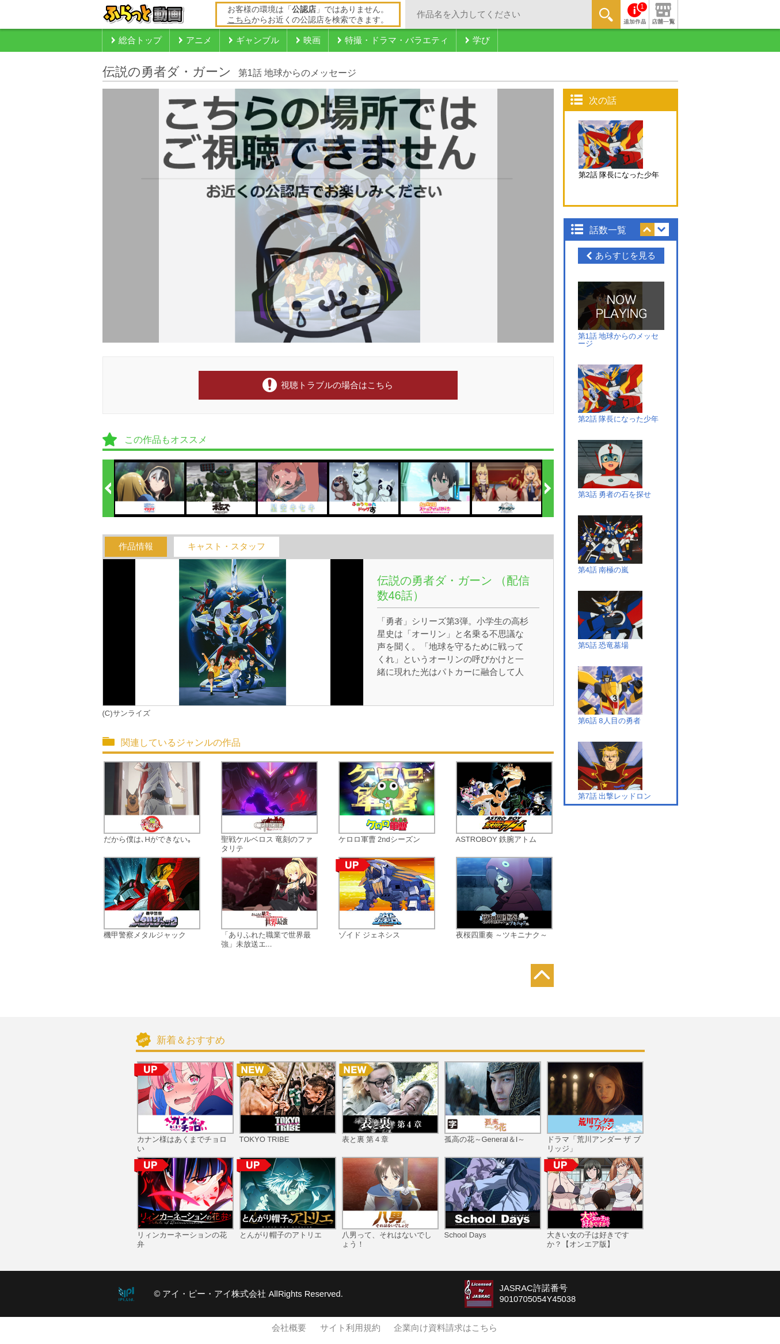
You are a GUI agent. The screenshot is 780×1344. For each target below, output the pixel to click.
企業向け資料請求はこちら (445, 1327)
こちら (239, 19)
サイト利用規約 (350, 1327)
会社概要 (289, 1327)
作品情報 (136, 546)
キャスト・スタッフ (226, 546)
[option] (150, 488)
